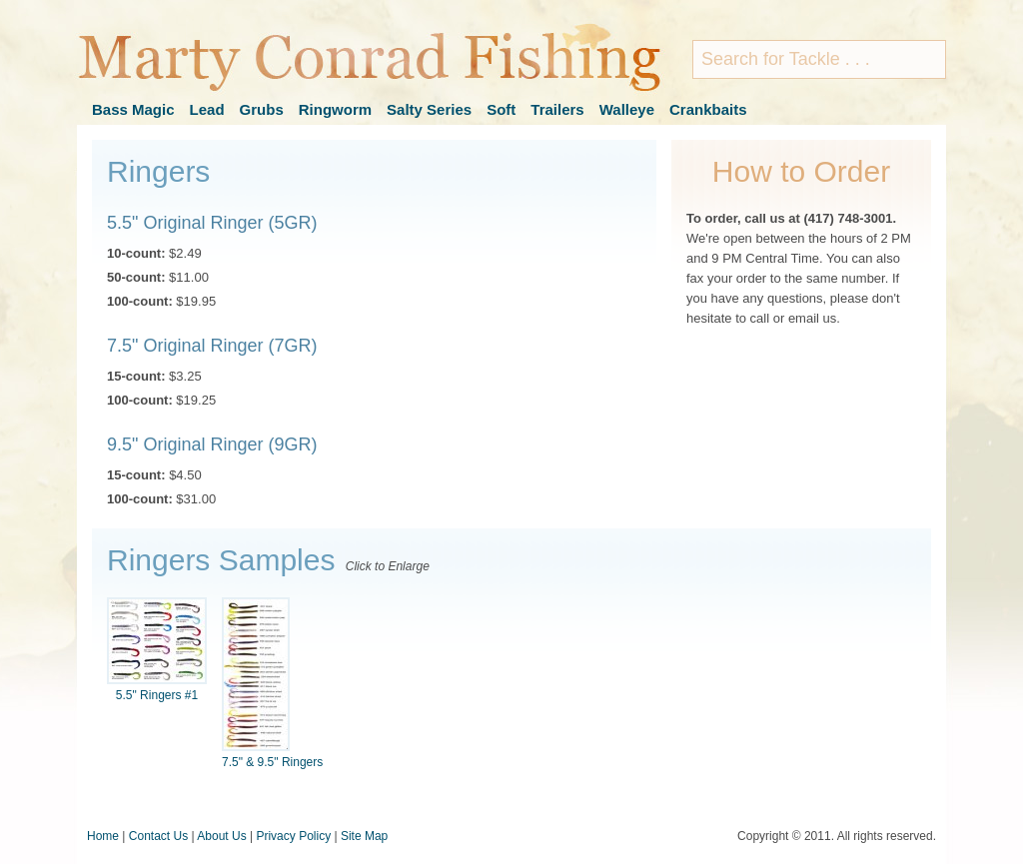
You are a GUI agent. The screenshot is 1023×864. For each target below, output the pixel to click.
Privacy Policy (293, 836)
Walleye (626, 109)
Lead (207, 109)
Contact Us (158, 836)
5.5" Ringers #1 (157, 649)
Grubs (262, 109)
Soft (501, 109)
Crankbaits (708, 109)
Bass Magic (133, 109)
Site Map (364, 836)
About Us (221, 836)
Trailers (556, 109)
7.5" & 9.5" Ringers (272, 683)
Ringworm (335, 109)
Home (103, 836)
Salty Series (429, 109)
